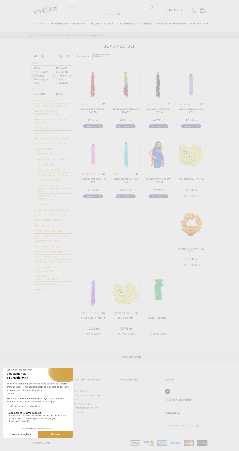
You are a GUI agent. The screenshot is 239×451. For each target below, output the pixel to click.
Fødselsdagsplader (46, 257)
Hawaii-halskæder (47, 180)
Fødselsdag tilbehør (54, 35)
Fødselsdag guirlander (49, 246)
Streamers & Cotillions (50, 159)
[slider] (42, 56)
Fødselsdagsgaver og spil (53, 209)
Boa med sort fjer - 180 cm (158, 111)
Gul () (39, 75)
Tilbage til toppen (129, 357)
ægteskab (79, 23)
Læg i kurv (91, 126)
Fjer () (59, 94)
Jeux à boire (42, 289)
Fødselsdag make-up (49, 170)
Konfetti (109, 23)
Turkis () (62, 83)
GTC (76, 399)
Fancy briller (44, 154)
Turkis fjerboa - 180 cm (126, 180)
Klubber (146, 23)
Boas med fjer (45, 149)
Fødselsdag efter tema (52, 128)
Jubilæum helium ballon (49, 251)
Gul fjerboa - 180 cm (191, 179)
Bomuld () (40, 94)
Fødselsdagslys (47, 133)
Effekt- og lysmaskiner (171, 23)
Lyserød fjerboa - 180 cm (93, 180)
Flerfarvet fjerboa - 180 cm (126, 111)
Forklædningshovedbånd (52, 175)
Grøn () (61, 68)
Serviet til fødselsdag (48, 262)
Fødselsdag (38, 23)
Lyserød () (41, 72)
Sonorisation (199, 23)
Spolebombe (44, 204)
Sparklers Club (36, 35)
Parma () (62, 79)
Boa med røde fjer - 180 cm (93, 111)
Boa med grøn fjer (158, 318)
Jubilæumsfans (45, 185)
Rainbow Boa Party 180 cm (158, 180)
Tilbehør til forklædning (77, 35)
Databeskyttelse (84, 404)
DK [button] (185, 10)
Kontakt (79, 412)
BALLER (94, 23)
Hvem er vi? (80, 391)
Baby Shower (59, 23)
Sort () (39, 68)
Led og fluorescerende (52, 215)
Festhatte (42, 164)
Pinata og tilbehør (49, 230)
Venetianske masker (49, 143)
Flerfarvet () (64, 75)
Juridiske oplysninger (87, 395)
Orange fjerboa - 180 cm (191, 250)
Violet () (62, 72)
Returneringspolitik (111, 14)
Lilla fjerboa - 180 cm (93, 318)
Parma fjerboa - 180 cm (191, 111)
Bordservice (128, 23)
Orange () (41, 79)
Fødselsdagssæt (48, 241)
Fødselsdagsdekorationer (51, 106)
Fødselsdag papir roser (49, 236)
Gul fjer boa (125, 318)
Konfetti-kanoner (49, 284)
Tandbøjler (43, 191)
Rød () (39, 83)
